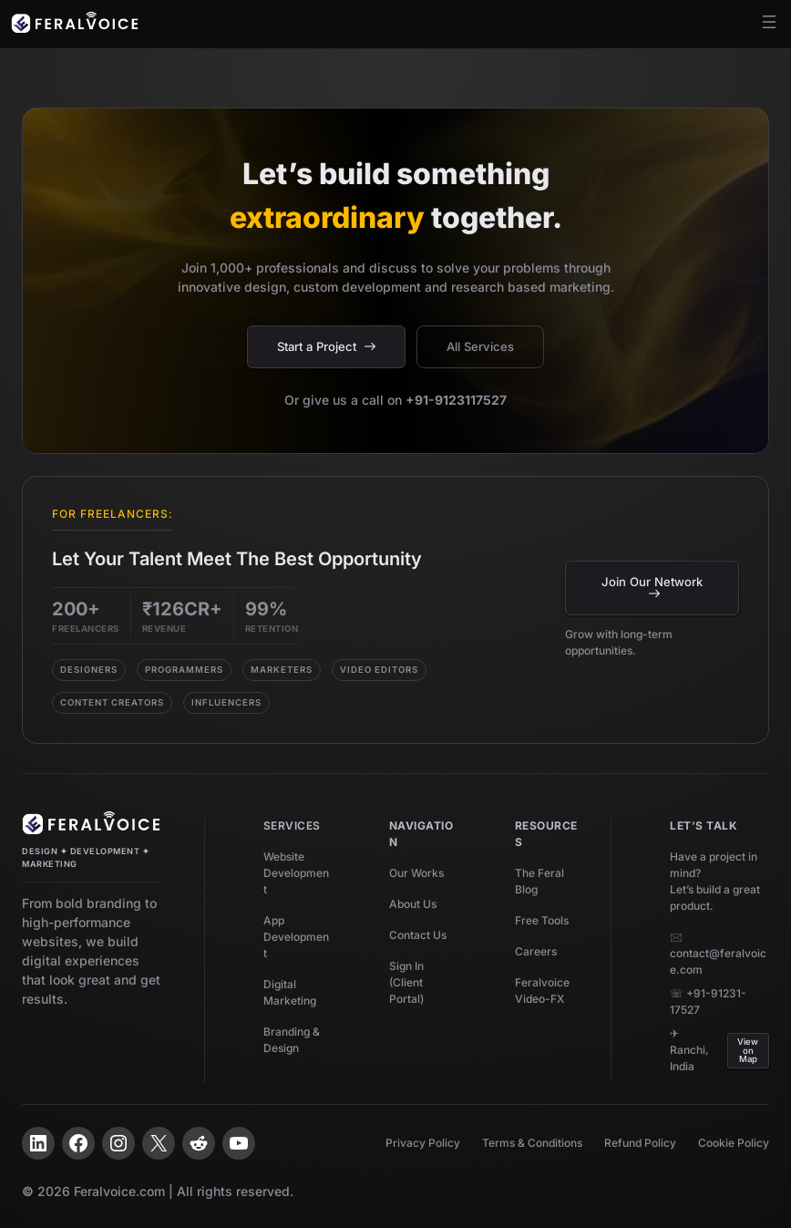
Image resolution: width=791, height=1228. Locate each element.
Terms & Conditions (532, 1143)
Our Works (416, 873)
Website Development (296, 873)
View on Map (747, 1050)
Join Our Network (652, 586)
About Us (413, 904)
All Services (480, 346)
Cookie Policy (733, 1143)
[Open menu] (769, 22)
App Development (296, 936)
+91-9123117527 (456, 400)
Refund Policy (640, 1143)
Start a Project (326, 346)
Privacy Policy (422, 1143)
